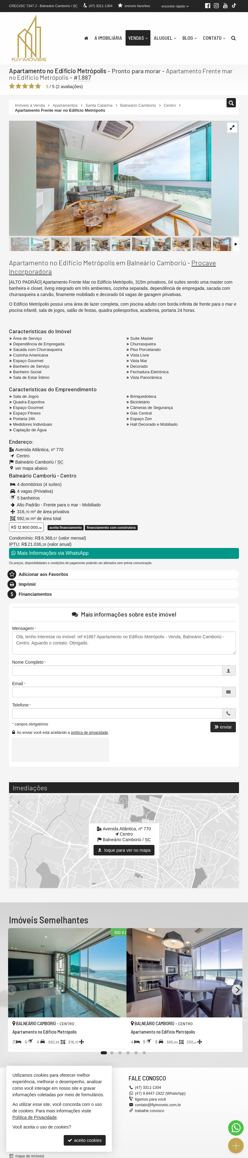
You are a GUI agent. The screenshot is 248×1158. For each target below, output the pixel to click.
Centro (66, 475)
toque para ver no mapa (124, 849)
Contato (214, 38)
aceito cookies (85, 1140)
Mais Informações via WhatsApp (50, 552)
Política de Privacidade (34, 1117)
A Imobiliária (108, 38)
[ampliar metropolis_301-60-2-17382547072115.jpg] (110, 178)
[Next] (237, 989)
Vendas (138, 38)
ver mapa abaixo (31, 467)
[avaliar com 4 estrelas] (31, 86)
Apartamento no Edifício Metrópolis (57, 70)
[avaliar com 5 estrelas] (38, 86)
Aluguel (165, 38)
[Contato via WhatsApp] (236, 1128)
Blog (189, 38)
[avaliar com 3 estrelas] (25, 86)
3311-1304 (100, 6)
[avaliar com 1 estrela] (12, 86)
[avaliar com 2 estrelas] (18, 86)
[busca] (233, 38)
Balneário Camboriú (31, 475)
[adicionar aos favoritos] (115, 1041)
